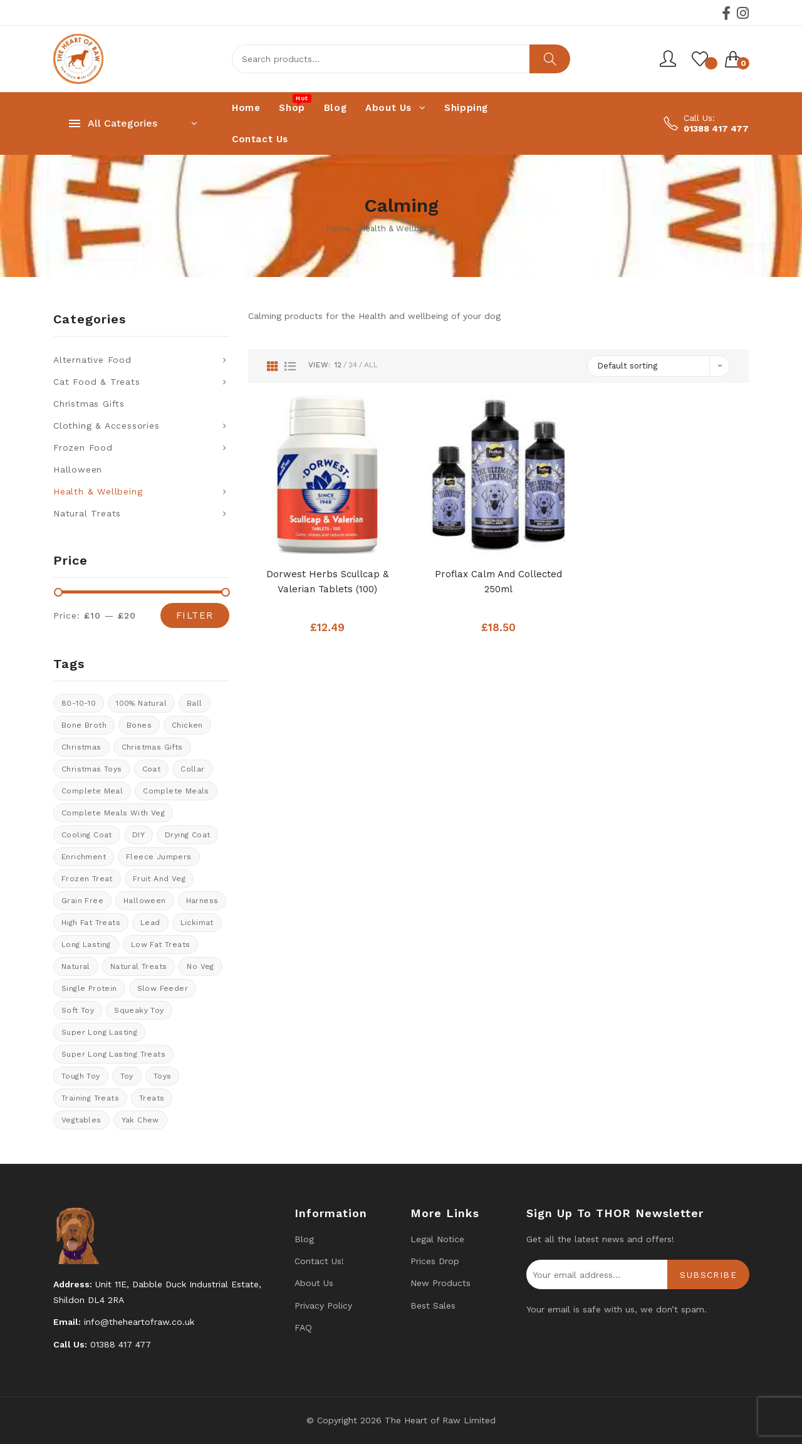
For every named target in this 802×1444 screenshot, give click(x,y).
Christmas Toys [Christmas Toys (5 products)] (91, 769)
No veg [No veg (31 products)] (200, 966)
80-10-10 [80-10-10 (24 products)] (78, 703)
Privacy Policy (323, 1305)
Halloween (77, 469)
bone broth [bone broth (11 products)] (84, 725)
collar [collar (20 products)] (192, 769)
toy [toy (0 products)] (126, 1076)
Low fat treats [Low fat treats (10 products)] (160, 944)
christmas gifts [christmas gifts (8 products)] (152, 747)
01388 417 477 (716, 128)
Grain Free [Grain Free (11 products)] (82, 900)
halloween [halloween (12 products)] (144, 900)
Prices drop (434, 1261)
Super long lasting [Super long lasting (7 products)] (99, 1032)
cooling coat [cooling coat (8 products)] (86, 834)
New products (440, 1283)
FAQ (303, 1327)
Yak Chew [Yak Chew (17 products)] (140, 1120)
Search (549, 58)
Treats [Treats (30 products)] (151, 1098)
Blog (304, 1239)
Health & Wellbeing (397, 228)
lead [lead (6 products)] (150, 922)
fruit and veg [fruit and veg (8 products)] (159, 878)
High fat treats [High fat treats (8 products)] (90, 922)
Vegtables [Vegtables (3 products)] (81, 1120)
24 (352, 364)
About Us (313, 1283)
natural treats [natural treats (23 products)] (138, 966)
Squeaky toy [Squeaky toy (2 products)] (139, 1010)
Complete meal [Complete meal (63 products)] (92, 791)
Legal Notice (437, 1239)
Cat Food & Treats (96, 382)
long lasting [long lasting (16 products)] (86, 944)
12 (338, 364)
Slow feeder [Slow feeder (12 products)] (162, 988)
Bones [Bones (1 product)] (139, 725)
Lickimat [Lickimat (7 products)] (197, 922)
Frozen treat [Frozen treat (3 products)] (87, 878)
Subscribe (708, 1275)
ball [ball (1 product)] (194, 703)
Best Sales (433, 1305)
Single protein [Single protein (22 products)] (89, 988)
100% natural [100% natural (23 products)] (141, 703)
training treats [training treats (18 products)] (90, 1098)
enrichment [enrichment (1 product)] (83, 856)
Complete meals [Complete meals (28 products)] (176, 791)
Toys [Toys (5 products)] (163, 1076)
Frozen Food (83, 447)
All (371, 364)
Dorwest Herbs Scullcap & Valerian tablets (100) (327, 581)
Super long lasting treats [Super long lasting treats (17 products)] (113, 1054)
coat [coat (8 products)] (151, 769)
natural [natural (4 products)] (75, 966)
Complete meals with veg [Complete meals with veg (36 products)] (113, 812)
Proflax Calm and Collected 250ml (498, 581)
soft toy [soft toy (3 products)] (77, 1010)
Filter (195, 615)
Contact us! (319, 1261)
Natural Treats (87, 513)
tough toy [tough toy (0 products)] (80, 1076)
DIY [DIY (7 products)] (138, 834)
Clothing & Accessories (106, 426)
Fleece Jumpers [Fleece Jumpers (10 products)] (159, 856)
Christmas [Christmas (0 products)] (81, 747)
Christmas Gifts (89, 404)
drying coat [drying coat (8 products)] (187, 834)
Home (338, 228)
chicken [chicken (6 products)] (187, 725)
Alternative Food (92, 360)
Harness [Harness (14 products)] (202, 900)
